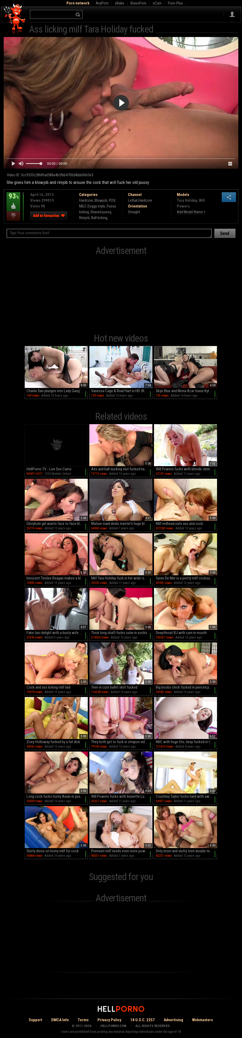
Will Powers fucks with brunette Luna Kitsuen (121, 796)
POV (112, 200)
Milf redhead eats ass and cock (179, 523)
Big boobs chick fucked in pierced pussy (186, 687)
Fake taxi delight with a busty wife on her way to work (57, 632)
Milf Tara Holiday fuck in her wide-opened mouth (121, 578)
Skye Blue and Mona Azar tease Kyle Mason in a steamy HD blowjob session (186, 390)
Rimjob (84, 217)
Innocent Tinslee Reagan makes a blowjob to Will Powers (57, 578)
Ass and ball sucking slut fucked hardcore (121, 469)
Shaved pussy (100, 212)
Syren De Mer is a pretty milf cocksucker (186, 578)
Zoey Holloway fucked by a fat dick (53, 741)
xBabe (119, 3)
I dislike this (13, 216)
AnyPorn (102, 3)
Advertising (173, 1020)
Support (35, 1020)
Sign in (232, 14)
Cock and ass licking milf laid (48, 687)
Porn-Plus (175, 3)
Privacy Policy (109, 1020)
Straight (134, 212)
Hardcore (86, 200)
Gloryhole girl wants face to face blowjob (57, 523)
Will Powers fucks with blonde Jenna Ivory (186, 469)
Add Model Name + (191, 212)
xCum (157, 3)
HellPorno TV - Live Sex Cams (49, 469)
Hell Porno (15, 19)
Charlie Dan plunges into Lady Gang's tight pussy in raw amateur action (57, 390)
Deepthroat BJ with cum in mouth (181, 632)
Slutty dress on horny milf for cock (53, 851)
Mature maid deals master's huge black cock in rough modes (121, 523)
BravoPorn (138, 3)
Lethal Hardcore (140, 200)
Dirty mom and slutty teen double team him (186, 851)
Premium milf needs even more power (119, 851)
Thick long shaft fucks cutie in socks (119, 632)
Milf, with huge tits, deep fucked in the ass (186, 741)
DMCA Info (60, 1020)
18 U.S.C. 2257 (142, 1020)
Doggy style (96, 206)
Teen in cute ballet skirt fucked (114, 687)
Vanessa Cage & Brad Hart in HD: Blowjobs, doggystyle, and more (121, 390)
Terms (83, 1020)
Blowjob (101, 200)
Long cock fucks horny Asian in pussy (55, 796)
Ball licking (99, 217)
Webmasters (202, 1020)
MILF (82, 206)
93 (13, 199)
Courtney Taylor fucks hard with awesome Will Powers (186, 796)
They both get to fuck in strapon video (120, 741)
